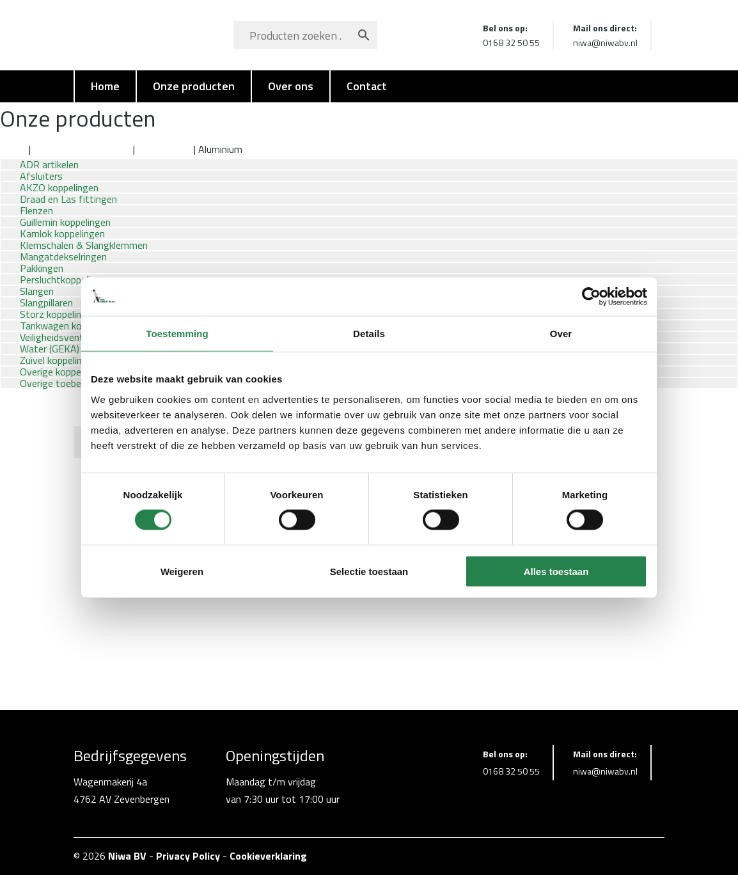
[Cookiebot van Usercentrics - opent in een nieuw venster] (591, 296)
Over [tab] (561, 333)
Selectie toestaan (369, 570)
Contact (367, 86)
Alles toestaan (556, 570)
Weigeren (182, 570)
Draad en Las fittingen (81, 149)
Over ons (290, 86)
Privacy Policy (188, 855)
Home (105, 86)
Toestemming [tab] (177, 333)
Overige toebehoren (63, 383)
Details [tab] (369, 333)
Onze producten (194, 86)
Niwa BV (127, 855)
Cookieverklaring (268, 855)
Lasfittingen (164, 149)
